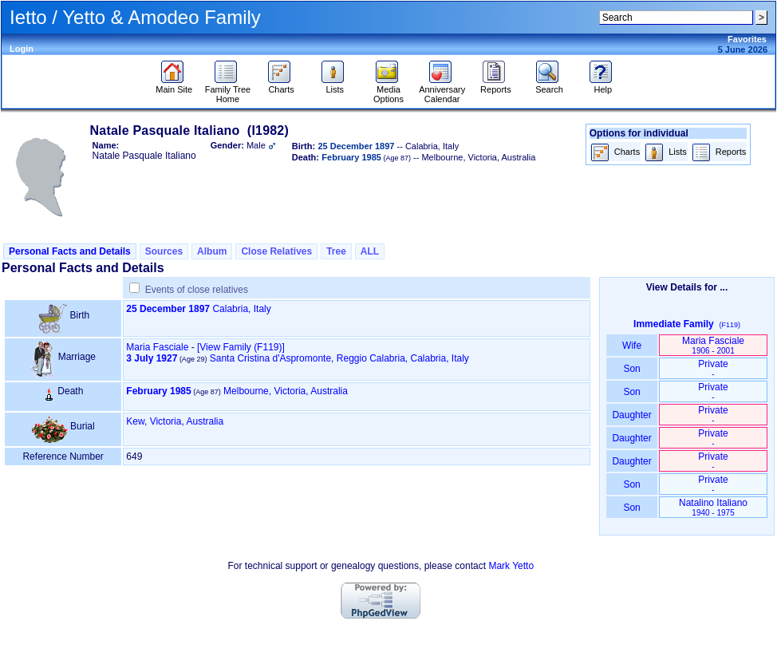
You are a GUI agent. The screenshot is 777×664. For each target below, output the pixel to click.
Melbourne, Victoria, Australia (285, 391)
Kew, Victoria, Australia (174, 421)
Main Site (174, 85)
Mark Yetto (511, 565)
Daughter (631, 415)
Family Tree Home (227, 90)
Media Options (388, 90)
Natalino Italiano (713, 507)
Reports (495, 85)
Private (713, 368)
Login (22, 48)
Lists (334, 85)
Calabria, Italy (241, 308)
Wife (632, 345)
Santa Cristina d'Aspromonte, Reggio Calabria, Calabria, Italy (339, 358)
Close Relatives (276, 251)
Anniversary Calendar (442, 90)
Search (549, 85)
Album (212, 251)
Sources (164, 251)
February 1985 (158, 391)
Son (632, 368)
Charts (281, 85)
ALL (370, 251)
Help (602, 85)
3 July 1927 (151, 358)
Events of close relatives (196, 289)
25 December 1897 (168, 308)
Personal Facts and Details (70, 251)
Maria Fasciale (157, 347)
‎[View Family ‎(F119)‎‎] (241, 347)
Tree (336, 251)
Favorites (747, 39)
